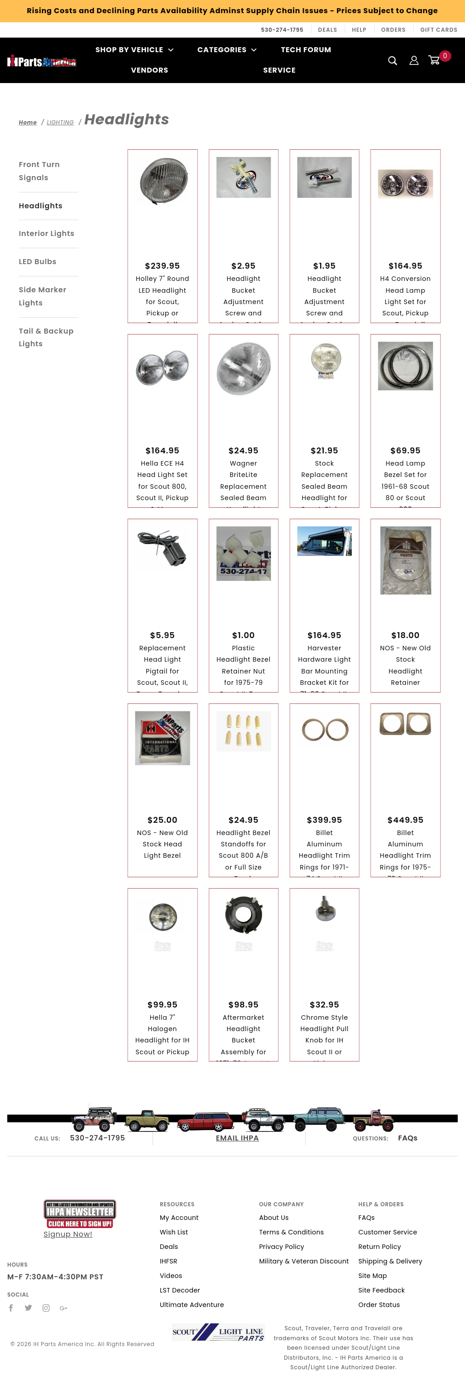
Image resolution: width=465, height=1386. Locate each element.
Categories (227, 49)
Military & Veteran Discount (304, 1261)
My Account (179, 1217)
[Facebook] (11, 1308)
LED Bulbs (38, 261)
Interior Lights (47, 233)
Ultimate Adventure (192, 1304)
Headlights (41, 206)
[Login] (414, 60)
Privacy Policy (281, 1246)
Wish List (174, 1232)
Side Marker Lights (43, 296)
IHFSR (169, 1261)
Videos (171, 1275)
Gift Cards (439, 30)
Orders (393, 30)
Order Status (379, 1304)
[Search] (393, 60)
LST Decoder (180, 1290)
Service (279, 70)
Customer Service (387, 1232)
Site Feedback (381, 1290)
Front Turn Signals (39, 171)
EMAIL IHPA (237, 1138)
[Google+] (64, 1308)
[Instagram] (46, 1308)
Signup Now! (80, 1219)
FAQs (408, 1138)
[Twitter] (29, 1308)
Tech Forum (306, 49)
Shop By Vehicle (134, 49)
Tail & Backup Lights (46, 337)
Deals (327, 30)
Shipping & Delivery (390, 1261)
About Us (274, 1217)
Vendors (149, 70)
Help (359, 30)
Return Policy (379, 1246)
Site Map (372, 1275)
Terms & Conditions (291, 1232)
